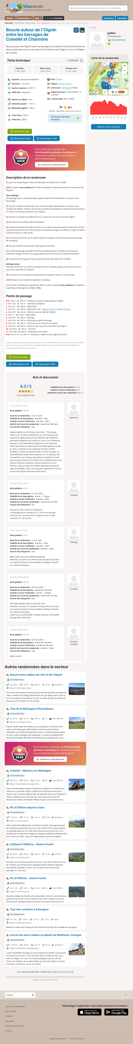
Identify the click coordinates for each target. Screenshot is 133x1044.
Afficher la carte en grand (108, 127)
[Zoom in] (124, 65)
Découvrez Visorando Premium (65, 118)
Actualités (9, 1021)
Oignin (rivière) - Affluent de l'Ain (56, 309)
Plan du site (10, 1011)
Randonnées (25, 18)
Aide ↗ (38, 18)
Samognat (66, 87)
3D (118, 92)
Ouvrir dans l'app (19, 131)
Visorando (9, 23)
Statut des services (57, 1038)
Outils (10, 18)
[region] (108, 78)
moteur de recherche (62, 971)
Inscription (109, 18)
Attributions (94, 94)
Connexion (122, 18)
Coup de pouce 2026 (16, 1025)
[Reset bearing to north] (124, 75)
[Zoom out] (124, 70)
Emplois (8, 1016)
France (59, 79)
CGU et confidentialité (15, 1006)
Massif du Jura (65, 83)
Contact (8, 1030)
